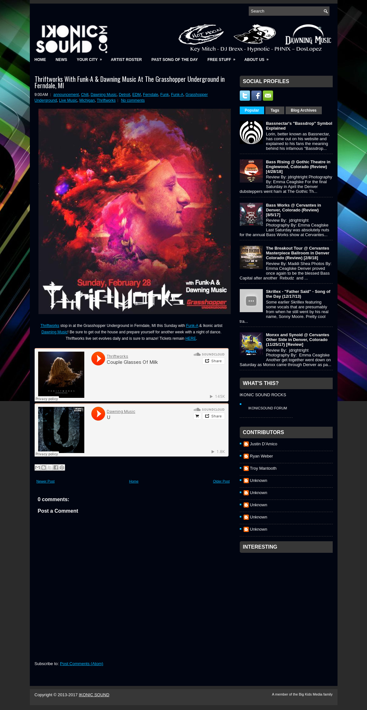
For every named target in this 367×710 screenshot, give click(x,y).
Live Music (68, 100)
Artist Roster (126, 59)
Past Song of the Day (175, 59)
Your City (91, 57)
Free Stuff (223, 57)
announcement (66, 94)
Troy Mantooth (263, 468)
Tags (275, 110)
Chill (84, 94)
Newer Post (46, 481)
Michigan (87, 100)
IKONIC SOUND (94, 694)
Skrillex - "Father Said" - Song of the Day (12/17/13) (298, 294)
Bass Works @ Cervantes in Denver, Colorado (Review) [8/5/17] (293, 210)
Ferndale (150, 94)
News (61, 59)
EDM (136, 94)
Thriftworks (106, 100)
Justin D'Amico (264, 443)
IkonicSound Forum (267, 408)
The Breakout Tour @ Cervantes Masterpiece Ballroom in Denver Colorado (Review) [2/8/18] (297, 253)
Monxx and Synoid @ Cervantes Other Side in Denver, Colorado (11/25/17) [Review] (297, 339)
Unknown (258, 480)
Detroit (124, 94)
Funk (164, 94)
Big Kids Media (311, 694)
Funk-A (177, 94)
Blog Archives (303, 110)
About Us (258, 57)
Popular (252, 110)
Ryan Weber (261, 456)
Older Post (221, 481)
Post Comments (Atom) (81, 663)
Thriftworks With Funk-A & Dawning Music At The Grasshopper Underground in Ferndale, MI (130, 82)
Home (40, 59)
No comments (133, 100)
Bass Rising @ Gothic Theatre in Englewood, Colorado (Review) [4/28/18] (298, 166)
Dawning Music (104, 94)
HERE (190, 338)
